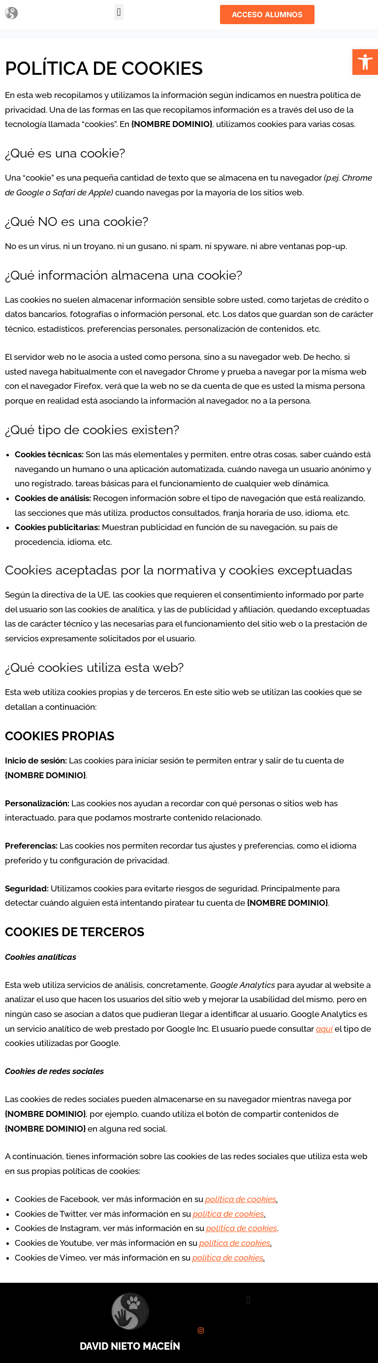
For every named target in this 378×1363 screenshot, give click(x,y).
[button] (365, 62)
